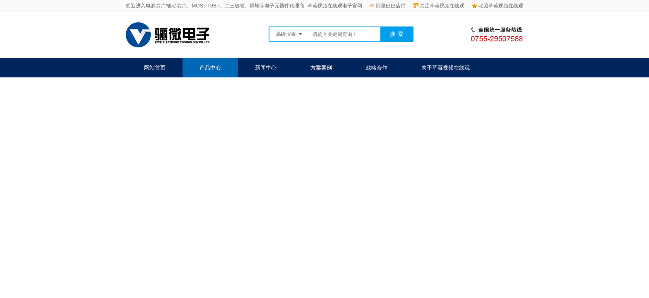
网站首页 (155, 68)
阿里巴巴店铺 (387, 6)
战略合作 (376, 68)
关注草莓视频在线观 (438, 6)
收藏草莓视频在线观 (497, 6)
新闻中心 (265, 68)
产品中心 (210, 68)
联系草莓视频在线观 (168, 87)
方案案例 (321, 68)
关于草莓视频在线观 (445, 68)
